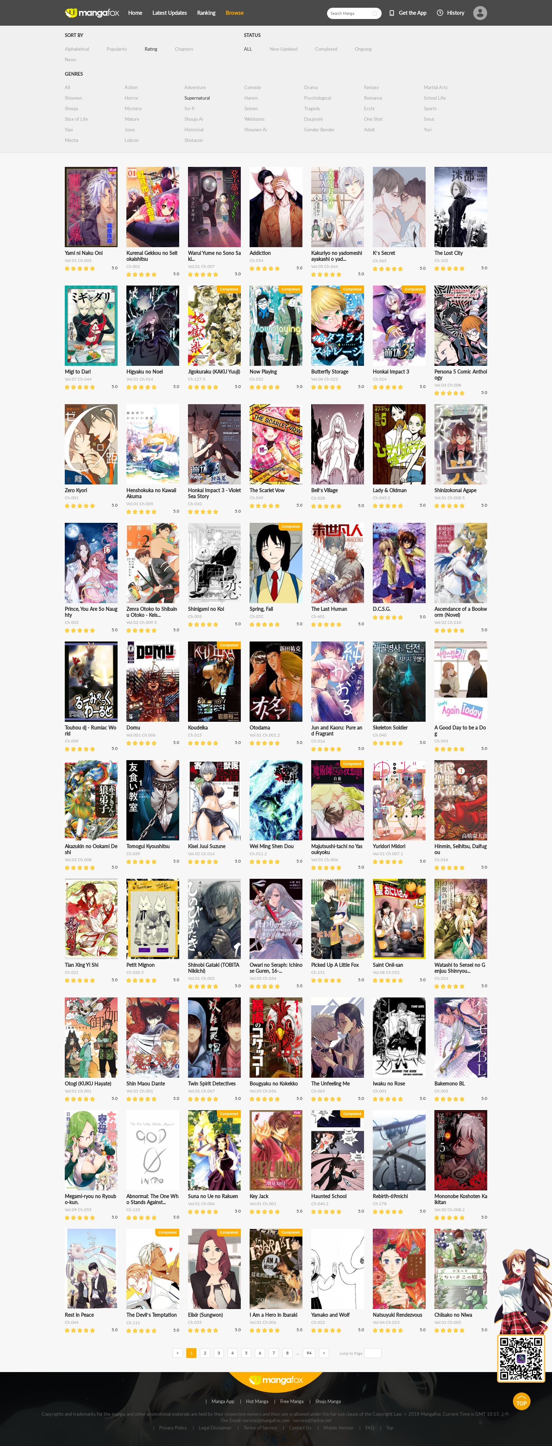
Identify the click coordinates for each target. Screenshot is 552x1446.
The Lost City (448, 253)
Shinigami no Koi (206, 609)
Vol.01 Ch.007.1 (388, 853)
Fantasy (371, 87)
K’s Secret (384, 253)
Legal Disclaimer (215, 1428)
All (67, 87)
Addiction (260, 253)
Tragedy (312, 108)
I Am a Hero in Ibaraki (273, 1315)
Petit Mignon (140, 965)
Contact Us (300, 1428)
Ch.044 (72, 1322)
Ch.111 (133, 1322)
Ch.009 (72, 741)
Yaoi (69, 129)
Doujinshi (313, 119)
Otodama (260, 728)
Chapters (184, 49)
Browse (235, 13)
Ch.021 (72, 972)
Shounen (73, 98)
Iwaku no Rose (389, 1084)
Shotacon (193, 140)
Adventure (195, 87)
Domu (133, 728)
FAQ (369, 1428)
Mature (132, 119)
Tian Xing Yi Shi (81, 965)
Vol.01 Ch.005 (139, 503)
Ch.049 (256, 497)
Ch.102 (441, 260)
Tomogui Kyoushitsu (148, 846)
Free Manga (291, 1402)
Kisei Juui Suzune (206, 846)
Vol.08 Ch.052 (386, 972)
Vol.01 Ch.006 (263, 1322)
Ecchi (369, 108)
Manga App (223, 1402)
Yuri (428, 129)
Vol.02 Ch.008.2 (449, 1209)
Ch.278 (380, 1203)
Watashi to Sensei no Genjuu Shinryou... (459, 968)
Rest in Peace (79, 1315)
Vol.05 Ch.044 (324, 266)
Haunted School (328, 1196)
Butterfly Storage (329, 372)
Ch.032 (256, 379)
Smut (429, 119)
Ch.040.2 (319, 1203)
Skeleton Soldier (390, 728)
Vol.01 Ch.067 (201, 1091)
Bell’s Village (324, 490)
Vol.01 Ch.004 (324, 859)
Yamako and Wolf (330, 1315)
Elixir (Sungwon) (205, 1315)
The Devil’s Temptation (151, 1315)
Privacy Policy (173, 1428)
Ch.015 (195, 735)
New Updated (283, 49)
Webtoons (254, 119)
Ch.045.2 (381, 497)
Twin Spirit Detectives (212, 1084)
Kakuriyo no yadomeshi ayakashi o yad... (336, 256)
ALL (248, 49)
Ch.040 (380, 735)
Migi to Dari (77, 372)
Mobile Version (338, 1428)
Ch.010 (195, 503)
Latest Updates (169, 13)
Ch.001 (133, 266)
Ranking (206, 13)
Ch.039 (133, 853)
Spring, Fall (261, 609)
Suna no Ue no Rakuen (213, 1196)
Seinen (251, 108)
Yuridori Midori (389, 846)
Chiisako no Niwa (453, 1315)
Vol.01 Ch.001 (78, 1091)
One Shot (373, 119)
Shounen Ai (255, 129)
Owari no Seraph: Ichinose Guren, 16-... (276, 968)
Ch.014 (380, 379)
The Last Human (329, 609)
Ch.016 (318, 741)
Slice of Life (76, 119)
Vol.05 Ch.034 (263, 978)
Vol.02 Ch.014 (201, 853)
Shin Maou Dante (145, 1084)
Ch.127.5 (196, 379)
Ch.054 (256, 260)
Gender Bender (319, 129)
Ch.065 (380, 260)
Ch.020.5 (135, 972)
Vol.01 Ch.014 (139, 379)
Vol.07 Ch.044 (78, 379)
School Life (435, 98)
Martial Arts (436, 87)
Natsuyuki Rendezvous (397, 1315)
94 (309, 1353)
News (70, 59)
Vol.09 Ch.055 (78, 1209)
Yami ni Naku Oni (83, 253)
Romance (373, 98)
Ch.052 (256, 616)
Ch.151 (318, 972)
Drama (311, 87)
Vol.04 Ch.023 (324, 379)
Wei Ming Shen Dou (272, 846)
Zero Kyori (76, 490)
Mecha (71, 140)
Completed (326, 49)
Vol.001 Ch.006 (141, 735)
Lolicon (132, 140)
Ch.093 (441, 741)
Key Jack (259, 1196)
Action (131, 87)
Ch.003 (72, 622)
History (455, 13)
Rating (151, 49)
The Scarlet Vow (267, 490)
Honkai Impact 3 (391, 372)
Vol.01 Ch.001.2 (265, 735)
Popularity (117, 49)
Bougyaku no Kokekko (274, 1084)
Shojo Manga (328, 1402)
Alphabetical (77, 49)
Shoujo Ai (193, 119)
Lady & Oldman (390, 490)
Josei (130, 129)
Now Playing (263, 372)
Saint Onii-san (388, 965)
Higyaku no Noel (144, 372)
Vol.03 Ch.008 (447, 385)
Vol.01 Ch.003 (78, 260)
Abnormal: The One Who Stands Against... (152, 1199)
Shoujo (71, 108)
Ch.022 (318, 1322)
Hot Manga (257, 1402)
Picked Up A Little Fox (335, 965)
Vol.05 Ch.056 (263, 1091)
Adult (369, 129)
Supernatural (197, 98)
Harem (251, 98)
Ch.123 (133, 1209)
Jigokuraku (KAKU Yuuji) (214, 372)
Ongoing (363, 49)
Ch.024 (441, 978)
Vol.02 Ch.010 (447, 622)
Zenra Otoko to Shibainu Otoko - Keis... (151, 612)
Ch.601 (318, 616)
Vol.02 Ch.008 (78, 859)
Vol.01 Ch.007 (201, 266)
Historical (193, 129)
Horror (131, 98)
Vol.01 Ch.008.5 (449, 497)
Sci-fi (189, 108)
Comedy (252, 87)
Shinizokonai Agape (455, 490)
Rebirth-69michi (390, 1196)
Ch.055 (195, 1322)
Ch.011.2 (258, 853)
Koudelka (198, 728)
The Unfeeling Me (330, 1084)
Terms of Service (260, 1428)
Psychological (317, 98)
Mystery (133, 108)
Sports (430, 108)
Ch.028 (318, 498)
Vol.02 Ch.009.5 (141, 622)
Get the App (412, 13)
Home (135, 13)
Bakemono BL (449, 1084)
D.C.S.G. (381, 609)
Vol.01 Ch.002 (201, 978)
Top (389, 1428)
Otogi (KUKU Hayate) (88, 1084)
